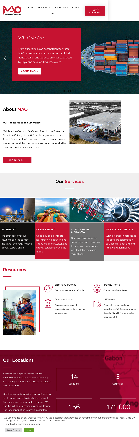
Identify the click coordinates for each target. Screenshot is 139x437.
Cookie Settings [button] (13, 430)
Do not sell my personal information (22, 424)
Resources (70, 10)
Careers (98, 10)
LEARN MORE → (17, 160)
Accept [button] (29, 430)
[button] (69, 57)
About (39, 10)
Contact (85, 10)
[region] (69, 57)
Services (53, 10)
